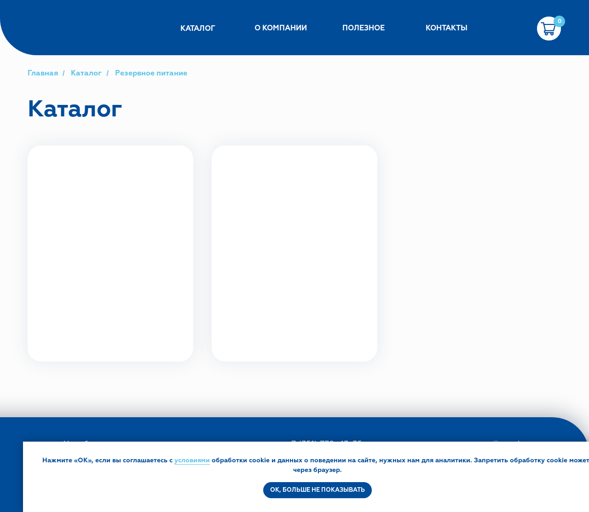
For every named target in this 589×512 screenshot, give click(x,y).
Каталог (86, 73)
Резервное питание (151, 73)
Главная (43, 73)
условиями (192, 460)
